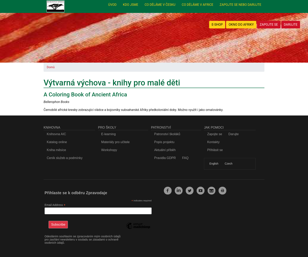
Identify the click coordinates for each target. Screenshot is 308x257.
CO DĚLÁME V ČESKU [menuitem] (160, 5)
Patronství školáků (167, 134)
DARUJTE (290, 24)
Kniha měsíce (56, 150)
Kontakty (213, 142)
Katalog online (57, 142)
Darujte (233, 134)
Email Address (55, 205)
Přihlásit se (215, 150)
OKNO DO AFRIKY (241, 24)
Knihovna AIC (56, 134)
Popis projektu (164, 142)
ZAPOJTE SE (269, 24)
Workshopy (109, 150)
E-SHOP (217, 24)
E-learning (108, 134)
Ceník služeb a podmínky (65, 158)
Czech (228, 163)
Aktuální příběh (165, 150)
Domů (51, 67)
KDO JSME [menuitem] (130, 5)
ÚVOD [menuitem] (112, 5)
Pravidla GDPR (165, 158)
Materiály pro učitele (115, 142)
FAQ (185, 158)
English (213, 163)
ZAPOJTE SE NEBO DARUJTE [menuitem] (240, 5)
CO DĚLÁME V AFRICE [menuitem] (197, 5)
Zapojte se (214, 134)
